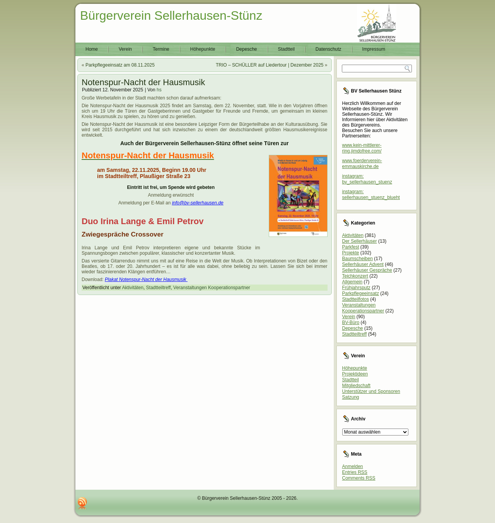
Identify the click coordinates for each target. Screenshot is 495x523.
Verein (125, 49)
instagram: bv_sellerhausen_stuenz (367, 179)
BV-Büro (351, 322)
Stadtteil (286, 49)
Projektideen (355, 374)
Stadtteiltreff (158, 287)
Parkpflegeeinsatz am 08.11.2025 (120, 65)
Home (91, 49)
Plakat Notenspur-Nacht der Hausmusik (145, 279)
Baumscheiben (357, 258)
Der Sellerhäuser (359, 241)
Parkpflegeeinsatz (360, 293)
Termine (161, 49)
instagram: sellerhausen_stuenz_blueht (371, 194)
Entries (354, 472)
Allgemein (352, 282)
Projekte (350, 252)
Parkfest (350, 247)
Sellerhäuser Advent (363, 264)
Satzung (350, 397)
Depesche (246, 49)
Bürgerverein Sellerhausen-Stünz (171, 15)
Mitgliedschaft (356, 385)
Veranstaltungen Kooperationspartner (211, 287)
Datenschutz (328, 49)
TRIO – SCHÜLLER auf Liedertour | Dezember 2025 (270, 65)
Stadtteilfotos (355, 299)
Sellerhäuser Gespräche (367, 270)
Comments (359, 478)
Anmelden (352, 466)
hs (159, 90)
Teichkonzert (355, 276)
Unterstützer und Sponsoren (371, 391)
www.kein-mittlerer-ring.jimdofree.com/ (362, 148)
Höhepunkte (202, 49)
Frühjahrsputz (356, 287)
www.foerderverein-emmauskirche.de (362, 163)
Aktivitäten (132, 287)
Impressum (373, 49)
